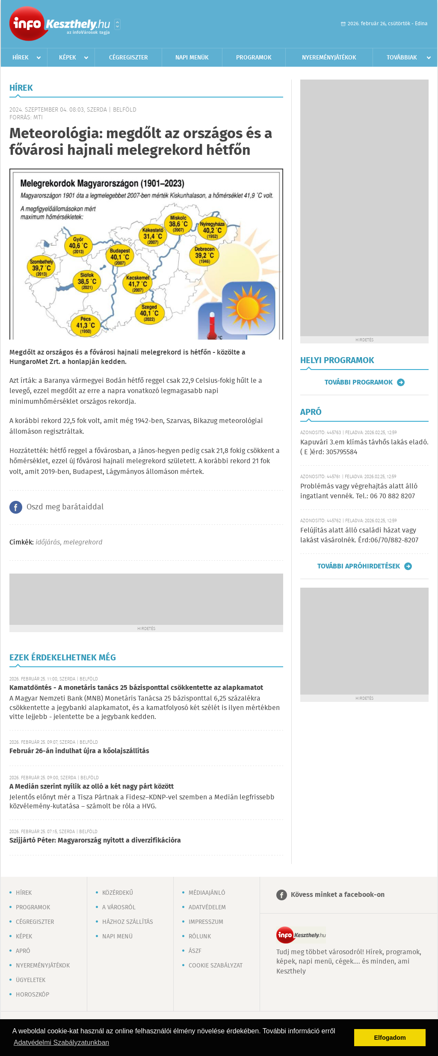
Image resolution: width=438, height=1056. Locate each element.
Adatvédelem (207, 907)
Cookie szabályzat (216, 965)
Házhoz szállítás (127, 922)
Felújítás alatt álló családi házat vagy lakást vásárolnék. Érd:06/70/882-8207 (359, 535)
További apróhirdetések (358, 566)
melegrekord (82, 542)
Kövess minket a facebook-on (338, 895)
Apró (23, 951)
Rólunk (200, 936)
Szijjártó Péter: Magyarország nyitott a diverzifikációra (95, 840)
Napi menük (192, 57)
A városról (119, 907)
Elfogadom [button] (390, 1037)
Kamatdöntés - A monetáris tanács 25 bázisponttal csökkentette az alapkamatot (136, 688)
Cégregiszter (128, 57)
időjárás (48, 542)
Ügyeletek (30, 980)
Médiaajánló (207, 893)
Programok (254, 57)
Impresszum (206, 922)
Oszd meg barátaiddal (65, 507)
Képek (67, 57)
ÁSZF (195, 951)
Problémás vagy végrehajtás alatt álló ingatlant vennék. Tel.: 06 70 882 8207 (358, 491)
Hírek (20, 57)
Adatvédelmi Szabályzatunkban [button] (61, 1042)
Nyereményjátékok (329, 57)
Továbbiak (402, 57)
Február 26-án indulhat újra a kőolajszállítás (79, 751)
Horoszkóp (32, 995)
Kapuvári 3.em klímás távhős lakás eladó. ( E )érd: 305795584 (364, 447)
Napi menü (117, 936)
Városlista (117, 24)
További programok (359, 382)
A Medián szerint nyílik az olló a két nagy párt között (91, 786)
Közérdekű (117, 893)
